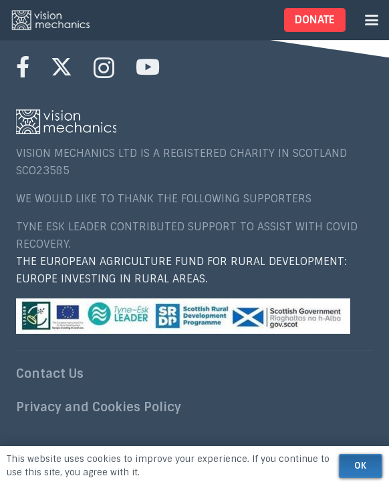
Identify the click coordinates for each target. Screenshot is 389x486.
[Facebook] (22, 66)
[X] (61, 67)
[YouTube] (148, 66)
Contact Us (50, 374)
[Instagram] (104, 67)
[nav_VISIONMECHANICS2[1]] (51, 20)
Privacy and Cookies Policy (98, 407)
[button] (371, 20)
